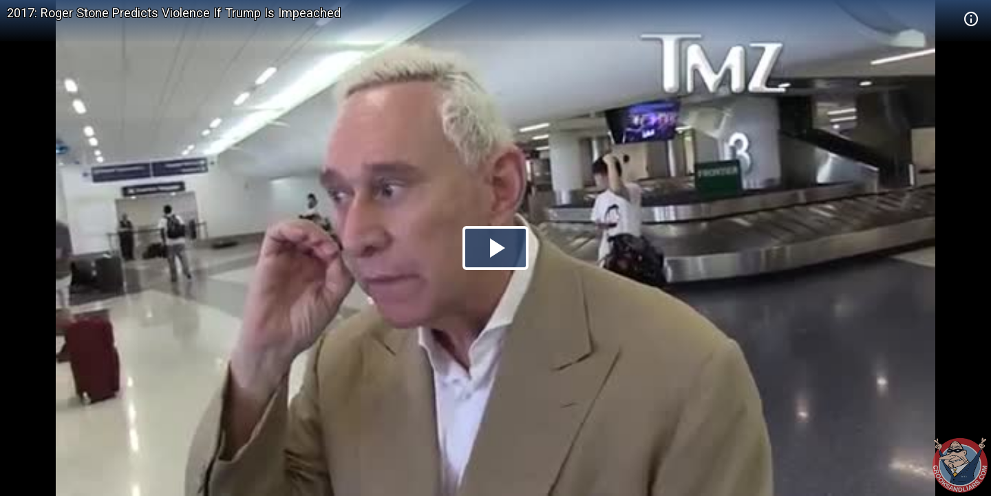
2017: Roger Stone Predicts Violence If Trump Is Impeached (174, 13)
